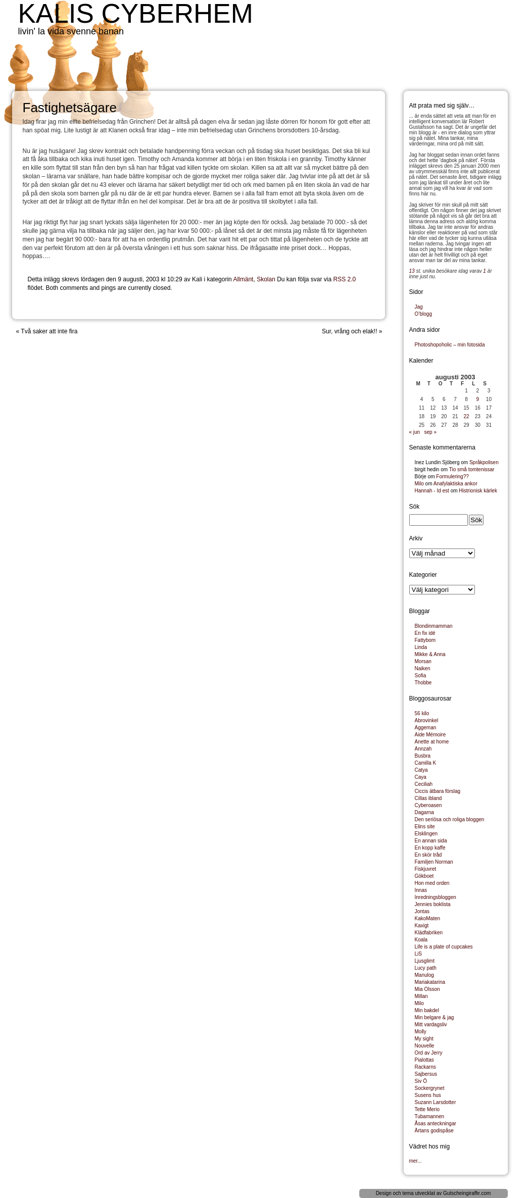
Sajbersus (426, 1074)
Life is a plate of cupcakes (444, 947)
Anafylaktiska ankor (455, 483)
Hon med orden (432, 883)
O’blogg (423, 314)
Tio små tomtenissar (472, 469)
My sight (424, 1038)
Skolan (266, 279)
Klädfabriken (429, 932)
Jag (419, 307)
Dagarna (424, 812)
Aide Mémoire (430, 734)
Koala (421, 939)
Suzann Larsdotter (435, 1102)
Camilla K (426, 763)
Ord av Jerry (429, 1053)
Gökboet (424, 876)
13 (412, 271)
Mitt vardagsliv (431, 1024)
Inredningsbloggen (435, 897)
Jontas (422, 911)
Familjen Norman (434, 862)
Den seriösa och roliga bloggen (450, 819)
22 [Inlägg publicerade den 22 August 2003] (466, 416)
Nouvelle (425, 1046)
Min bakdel (427, 1010)
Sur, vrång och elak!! (349, 331)
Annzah (423, 749)
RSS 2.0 (344, 279)
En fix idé (425, 633)
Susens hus (428, 1095)
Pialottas (424, 1060)
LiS (418, 954)
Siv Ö (421, 1081)
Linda (421, 647)
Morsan (423, 661)
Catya (421, 770)
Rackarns (425, 1067)
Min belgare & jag (434, 1017)
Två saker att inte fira (49, 331)
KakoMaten (428, 918)
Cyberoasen (428, 805)
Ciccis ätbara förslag (438, 791)
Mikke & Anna (430, 654)
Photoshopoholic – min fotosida (450, 344)
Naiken (422, 668)
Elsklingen (426, 833)
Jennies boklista (433, 904)
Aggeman (426, 727)
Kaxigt (422, 925)
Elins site (425, 826)
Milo (419, 483)
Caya (420, 777)
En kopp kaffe (430, 848)
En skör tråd (428, 855)
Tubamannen (430, 1116)
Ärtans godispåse (434, 1130)
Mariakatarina (430, 982)
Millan (421, 996)
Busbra (423, 756)
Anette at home (432, 741)
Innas (421, 890)
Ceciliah (424, 784)
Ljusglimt (425, 961)
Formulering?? (452, 476)
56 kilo (422, 713)
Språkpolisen (484, 462)
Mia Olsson (427, 989)
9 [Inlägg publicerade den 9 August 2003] (477, 399)
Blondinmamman (434, 626)
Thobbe (423, 682)
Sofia (420, 675)
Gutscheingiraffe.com (467, 1193)
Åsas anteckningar (435, 1123)
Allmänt (243, 279)
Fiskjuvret (426, 869)
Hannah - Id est (432, 490)
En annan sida (431, 840)
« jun (414, 432)
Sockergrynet (430, 1088)
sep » (430, 432)
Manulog (424, 975)
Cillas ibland (428, 798)
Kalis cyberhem (135, 13)
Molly (420, 1031)
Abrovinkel (427, 720)
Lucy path (426, 968)
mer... (415, 1161)
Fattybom (425, 640)
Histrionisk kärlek (478, 490)
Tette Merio (427, 1109)
